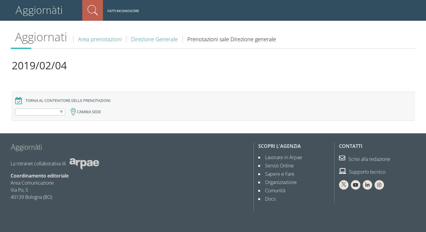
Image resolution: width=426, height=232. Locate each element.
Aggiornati (41, 36)
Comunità (273, 190)
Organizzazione (278, 182)
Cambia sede (89, 111)
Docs (268, 199)
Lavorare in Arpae (281, 157)
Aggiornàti (39, 10)
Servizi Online (277, 165)
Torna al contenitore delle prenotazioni (68, 100)
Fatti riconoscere (123, 11)
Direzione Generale (154, 39)
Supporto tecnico (362, 172)
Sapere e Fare (277, 174)
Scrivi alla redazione (364, 159)
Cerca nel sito (92, 10)
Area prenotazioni (100, 39)
